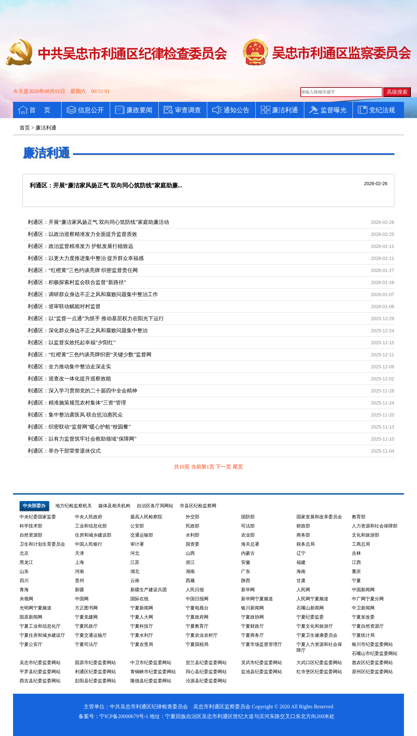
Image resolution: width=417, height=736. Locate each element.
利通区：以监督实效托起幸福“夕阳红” (72, 342)
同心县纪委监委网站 (206, 671)
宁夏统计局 (363, 635)
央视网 (26, 598)
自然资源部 (31, 535)
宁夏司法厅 (86, 644)
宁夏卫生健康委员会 (317, 635)
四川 (24, 580)
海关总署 (250, 544)
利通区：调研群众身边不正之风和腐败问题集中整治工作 (93, 294)
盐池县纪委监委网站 (261, 671)
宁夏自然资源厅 (368, 626)
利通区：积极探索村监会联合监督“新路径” (77, 282)
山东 (24, 571)
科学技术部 (31, 526)
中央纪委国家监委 (38, 516)
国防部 (248, 516)
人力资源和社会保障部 (374, 526)
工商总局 (361, 544)
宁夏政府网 (197, 617)
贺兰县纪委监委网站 (206, 662)
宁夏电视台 (197, 608)
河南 (79, 571)
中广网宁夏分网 (368, 598)
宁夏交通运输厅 (91, 635)
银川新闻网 (252, 608)
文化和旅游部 (365, 535)
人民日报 (195, 589)
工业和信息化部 (91, 526)
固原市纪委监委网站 (95, 662)
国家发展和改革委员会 (319, 516)
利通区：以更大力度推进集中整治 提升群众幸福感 (86, 258)
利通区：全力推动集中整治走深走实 (69, 366)
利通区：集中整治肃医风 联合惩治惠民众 (75, 414)
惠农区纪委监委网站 (372, 662)
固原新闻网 (31, 617)
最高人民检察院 (146, 516)
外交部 (192, 516)
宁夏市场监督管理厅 (261, 644)
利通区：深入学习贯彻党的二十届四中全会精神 (82, 390)
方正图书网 (86, 608)
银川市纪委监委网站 (372, 644)
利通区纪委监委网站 (95, 671)
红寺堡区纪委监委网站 (319, 671)
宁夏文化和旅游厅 (314, 626)
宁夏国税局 (197, 644)
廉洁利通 (46, 152)
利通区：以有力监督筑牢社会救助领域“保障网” (82, 439)
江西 (356, 562)
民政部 (192, 526)
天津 (79, 553)
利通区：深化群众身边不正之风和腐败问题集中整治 (88, 330)
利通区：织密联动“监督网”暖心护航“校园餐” (79, 426)
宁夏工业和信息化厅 (40, 626)
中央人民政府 (88, 516)
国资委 (192, 544)
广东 (245, 571)
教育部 (359, 516)
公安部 (137, 526)
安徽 (245, 562)
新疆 (79, 589)
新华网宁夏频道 (257, 598)
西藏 (190, 580)
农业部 (248, 535)
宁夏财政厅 (252, 626)
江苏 (134, 562)
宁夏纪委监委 (310, 617)
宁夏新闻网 (141, 608)
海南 (301, 571)
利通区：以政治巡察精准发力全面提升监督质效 (82, 234)
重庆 (356, 571)
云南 (134, 580)
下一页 (224, 467)
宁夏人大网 (141, 617)
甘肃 (301, 580)
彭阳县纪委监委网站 (95, 680)
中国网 (82, 598)
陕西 (245, 580)
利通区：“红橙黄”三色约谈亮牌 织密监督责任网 (83, 270)
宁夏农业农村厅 (202, 635)
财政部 (303, 526)
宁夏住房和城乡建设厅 (42, 635)
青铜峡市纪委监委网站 (153, 671)
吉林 (356, 553)
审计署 (137, 544)
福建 (301, 562)
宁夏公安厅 (31, 644)
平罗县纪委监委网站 (40, 671)
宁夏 (356, 580)
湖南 (190, 571)
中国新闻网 (363, 589)
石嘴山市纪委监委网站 (374, 653)
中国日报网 (197, 598)
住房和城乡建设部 (93, 535)
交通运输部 (141, 535)
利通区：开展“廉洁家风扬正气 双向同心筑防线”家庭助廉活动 (98, 222)
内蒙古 (248, 553)
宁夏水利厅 (141, 635)
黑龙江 (26, 562)
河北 (134, 553)
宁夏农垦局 (141, 644)
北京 (24, 553)
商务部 (303, 535)
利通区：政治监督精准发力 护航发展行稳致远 (80, 246)
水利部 (192, 535)
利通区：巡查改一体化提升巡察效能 (69, 378)
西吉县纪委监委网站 (40, 680)
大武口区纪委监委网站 (319, 662)
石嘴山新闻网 (310, 608)
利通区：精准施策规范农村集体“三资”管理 (77, 402)
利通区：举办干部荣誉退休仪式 (64, 451)
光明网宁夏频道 (35, 608)
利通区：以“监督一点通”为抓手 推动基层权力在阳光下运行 (96, 318)
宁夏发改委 (363, 617)
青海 (24, 589)
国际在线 (139, 598)
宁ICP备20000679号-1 (123, 716)
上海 (79, 562)
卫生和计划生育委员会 (42, 544)
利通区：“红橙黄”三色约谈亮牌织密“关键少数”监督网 (89, 354)
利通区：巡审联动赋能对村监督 (64, 306)
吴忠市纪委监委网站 (40, 662)
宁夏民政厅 (86, 626)
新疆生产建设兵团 (148, 589)
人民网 (303, 589)
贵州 (79, 580)
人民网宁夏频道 (312, 598)
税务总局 (305, 544)
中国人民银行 (88, 544)
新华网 (248, 589)
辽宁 (301, 553)
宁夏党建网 (86, 617)
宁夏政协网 (252, 617)
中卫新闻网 (363, 608)
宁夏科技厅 (141, 626)
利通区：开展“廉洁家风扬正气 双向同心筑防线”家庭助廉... (106, 185)
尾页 (238, 467)
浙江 (190, 562)
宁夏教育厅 (197, 626)
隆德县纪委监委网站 (150, 680)
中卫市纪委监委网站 (150, 662)
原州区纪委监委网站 (372, 671)
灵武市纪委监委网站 (261, 662)
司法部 (248, 526)
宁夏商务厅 (252, 635)
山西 (190, 553)
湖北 (134, 571)
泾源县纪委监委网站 (206, 680)
